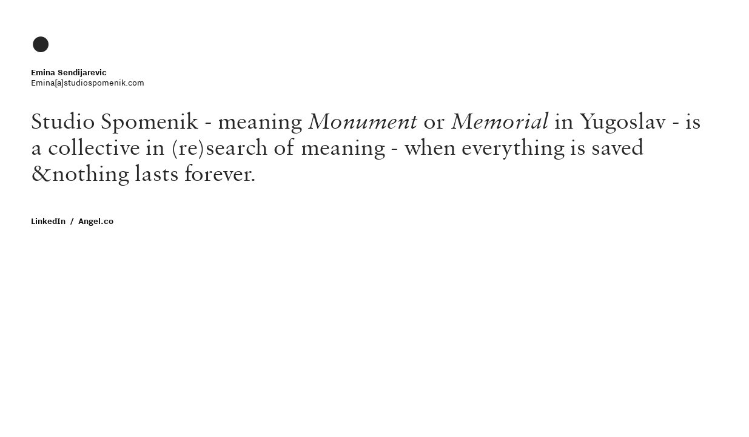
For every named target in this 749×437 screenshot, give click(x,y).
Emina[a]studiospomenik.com (87, 83)
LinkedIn (48, 220)
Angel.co (97, 220)
